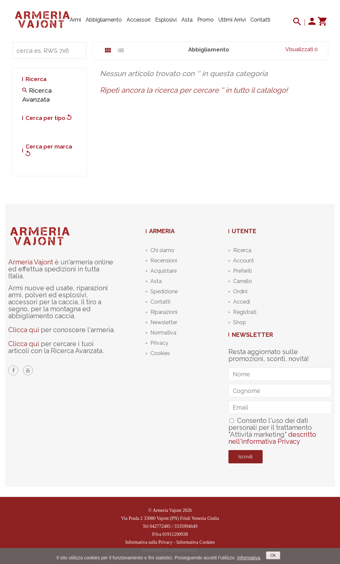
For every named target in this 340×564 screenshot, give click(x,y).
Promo (205, 20)
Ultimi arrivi (232, 20)
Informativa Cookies (195, 542)
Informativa (248, 557)
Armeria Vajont (30, 262)
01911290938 (175, 534)
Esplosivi (166, 20)
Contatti (260, 20)
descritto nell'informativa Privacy (272, 437)
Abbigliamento (104, 20)
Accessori (138, 20)
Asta (187, 20)
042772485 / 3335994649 (174, 526)
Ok (273, 555)
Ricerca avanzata (37, 95)
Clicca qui (23, 330)
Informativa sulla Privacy (148, 542)
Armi (75, 20)
